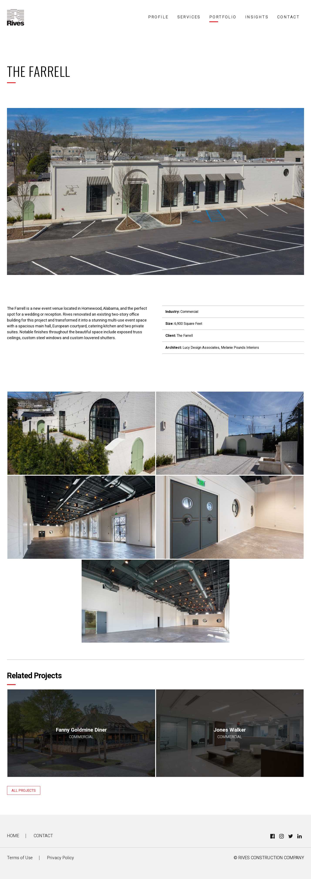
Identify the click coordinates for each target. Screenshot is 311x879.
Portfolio (223, 17)
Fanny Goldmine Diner (81, 733)
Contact (288, 17)
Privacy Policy (60, 858)
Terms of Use (20, 858)
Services (189, 17)
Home (13, 836)
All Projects (24, 790)
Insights (257, 17)
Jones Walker (230, 733)
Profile (158, 17)
